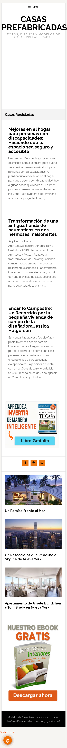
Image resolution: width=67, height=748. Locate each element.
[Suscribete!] (7, 740)
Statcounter (7, 732)
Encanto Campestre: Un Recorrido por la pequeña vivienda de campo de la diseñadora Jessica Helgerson (30, 319)
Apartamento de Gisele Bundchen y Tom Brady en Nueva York (33, 605)
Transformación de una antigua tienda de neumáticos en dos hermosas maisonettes (33, 227)
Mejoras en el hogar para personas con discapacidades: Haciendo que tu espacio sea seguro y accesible (30, 140)
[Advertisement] (32, 73)
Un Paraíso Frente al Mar (25, 511)
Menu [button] (36, 7)
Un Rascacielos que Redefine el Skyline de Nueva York (31, 557)
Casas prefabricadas (34, 23)
